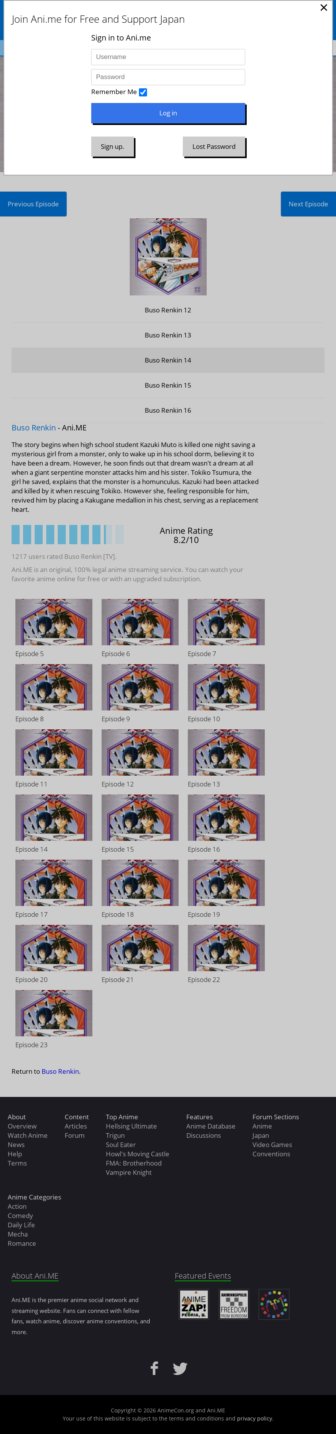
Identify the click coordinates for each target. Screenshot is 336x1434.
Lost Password (214, 146)
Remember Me (114, 91)
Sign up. (112, 146)
